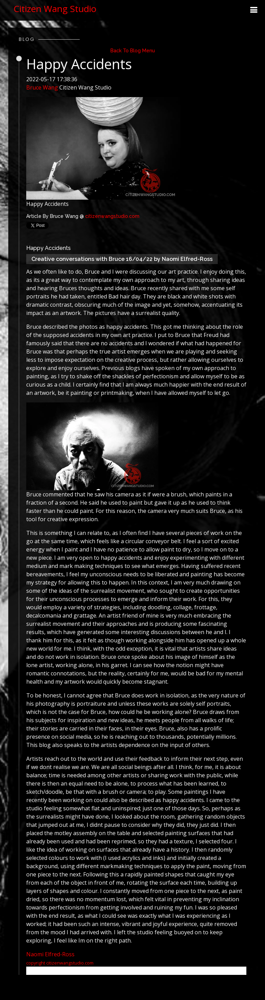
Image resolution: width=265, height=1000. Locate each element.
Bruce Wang (42, 87)
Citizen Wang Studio (54, 8)
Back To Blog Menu (132, 50)
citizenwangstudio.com (112, 216)
